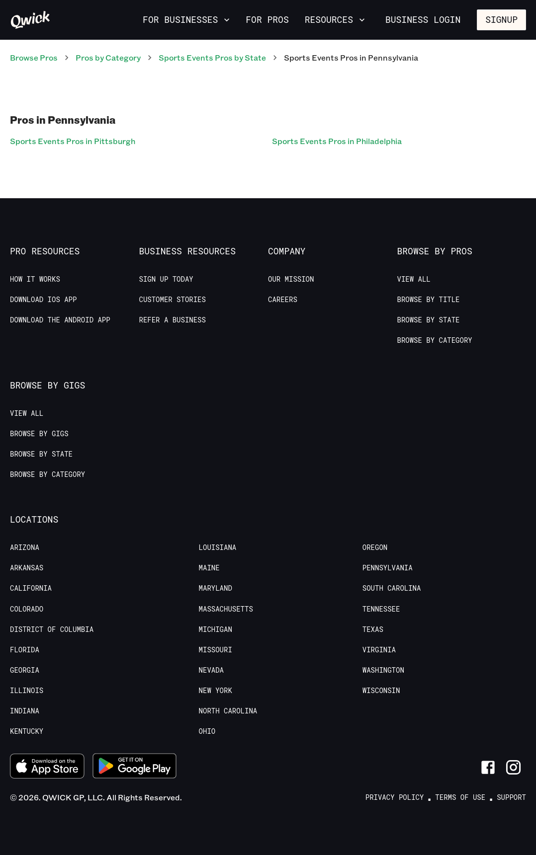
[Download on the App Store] (47, 767)
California (31, 588)
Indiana (24, 710)
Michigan (215, 629)
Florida (24, 649)
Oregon (374, 547)
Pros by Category (108, 57)
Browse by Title (428, 299)
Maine (209, 567)
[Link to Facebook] (488, 767)
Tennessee (381, 609)
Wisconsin (381, 690)
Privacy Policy (394, 797)
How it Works (35, 279)
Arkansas (26, 567)
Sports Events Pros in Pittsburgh (72, 141)
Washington (383, 670)
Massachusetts (226, 609)
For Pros (267, 19)
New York (215, 690)
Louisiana (218, 547)
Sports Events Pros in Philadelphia (337, 141)
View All (414, 279)
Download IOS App (43, 299)
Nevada (211, 670)
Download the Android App (60, 319)
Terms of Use (460, 797)
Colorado (26, 609)
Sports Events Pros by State (212, 57)
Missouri (215, 649)
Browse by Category (434, 340)
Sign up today (166, 279)
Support (511, 797)
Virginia (379, 649)
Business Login (422, 19)
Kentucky (26, 731)
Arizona (24, 547)
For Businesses (187, 19)
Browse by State (428, 319)
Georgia (24, 670)
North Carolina (228, 710)
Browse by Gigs (39, 433)
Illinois (26, 690)
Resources (336, 19)
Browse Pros (34, 57)
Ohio (207, 731)
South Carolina (391, 588)
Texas (372, 629)
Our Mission (291, 279)
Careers (282, 299)
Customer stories (172, 299)
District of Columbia (51, 629)
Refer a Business (172, 319)
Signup (501, 19)
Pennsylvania (387, 567)
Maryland (215, 588)
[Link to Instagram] (513, 767)
